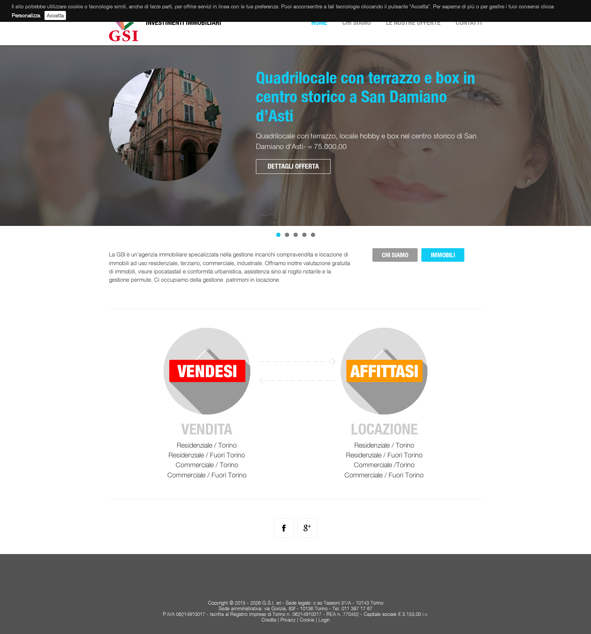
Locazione (384, 429)
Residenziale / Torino (207, 445)
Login (324, 620)
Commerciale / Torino (207, 465)
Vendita (206, 429)
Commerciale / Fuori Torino (207, 475)
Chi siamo (356, 22)
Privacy (288, 620)
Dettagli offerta (293, 166)
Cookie (307, 620)
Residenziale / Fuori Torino (206, 455)
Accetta (55, 15)
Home (319, 22)
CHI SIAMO (395, 255)
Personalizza (26, 15)
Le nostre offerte (413, 22)
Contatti (469, 22)
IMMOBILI (443, 255)
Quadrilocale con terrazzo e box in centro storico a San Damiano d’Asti (365, 96)
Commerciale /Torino (384, 465)
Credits (269, 620)
